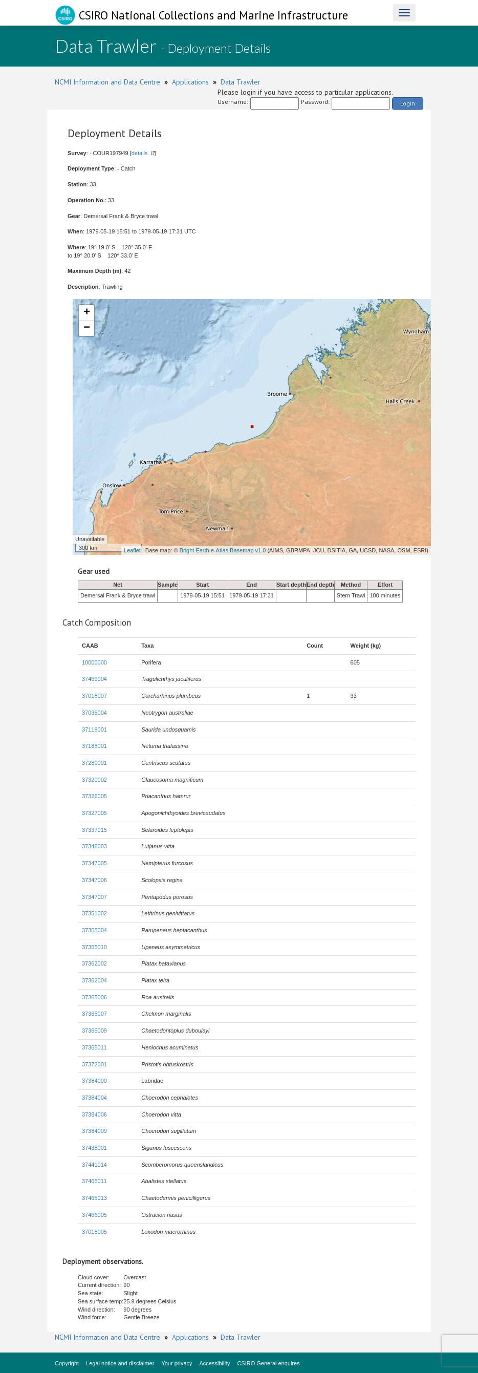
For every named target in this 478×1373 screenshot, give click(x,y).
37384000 (94, 1081)
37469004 (94, 679)
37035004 (94, 713)
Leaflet (132, 550)
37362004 (94, 980)
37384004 (94, 1098)
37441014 (94, 1165)
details (140, 153)
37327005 (94, 813)
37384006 (94, 1114)
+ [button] (86, 312)
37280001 (94, 763)
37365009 (94, 1030)
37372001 (94, 1064)
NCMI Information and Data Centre (107, 82)
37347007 (94, 897)
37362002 (94, 963)
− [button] (86, 328)
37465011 (94, 1181)
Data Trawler (240, 82)
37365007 (94, 1014)
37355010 (94, 947)
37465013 (94, 1198)
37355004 (94, 930)
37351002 (94, 913)
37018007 (94, 696)
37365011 (94, 1047)
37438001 (94, 1148)
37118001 (94, 729)
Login (407, 103)
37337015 (94, 830)
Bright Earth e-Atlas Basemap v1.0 (223, 550)
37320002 (94, 780)
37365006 (94, 997)
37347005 (94, 863)
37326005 (94, 796)
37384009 (94, 1131)
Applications (190, 82)
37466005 (94, 1215)
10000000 (94, 662)
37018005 (94, 1232)
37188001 (94, 746)
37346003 (94, 846)
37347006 (94, 880)
